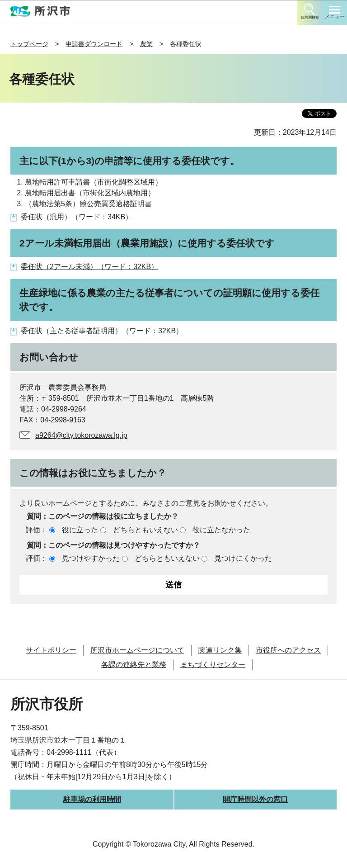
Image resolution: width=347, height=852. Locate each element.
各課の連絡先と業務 (133, 664)
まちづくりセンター (212, 664)
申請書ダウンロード (94, 43)
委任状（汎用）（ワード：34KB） (76, 217)
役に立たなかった (221, 530)
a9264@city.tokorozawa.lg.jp (81, 435)
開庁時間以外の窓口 (255, 799)
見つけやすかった (91, 558)
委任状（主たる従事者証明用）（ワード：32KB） (102, 331)
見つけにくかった (243, 558)
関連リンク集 (220, 650)
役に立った (80, 530)
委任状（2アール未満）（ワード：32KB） (89, 266)
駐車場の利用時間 (92, 799)
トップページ (29, 43)
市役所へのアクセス (288, 650)
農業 (146, 43)
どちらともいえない (145, 530)
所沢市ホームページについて (137, 650)
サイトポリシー (51, 650)
